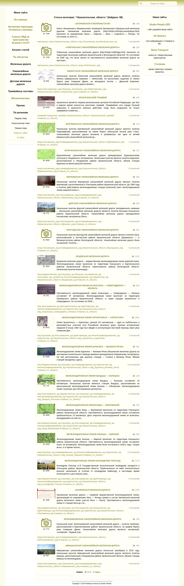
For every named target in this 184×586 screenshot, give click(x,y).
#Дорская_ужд (68, 224)
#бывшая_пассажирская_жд (88, 274)
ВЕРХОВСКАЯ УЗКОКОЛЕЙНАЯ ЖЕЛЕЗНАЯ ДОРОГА (93, 177)
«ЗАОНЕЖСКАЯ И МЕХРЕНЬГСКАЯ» (93, 23)
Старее (96, 572)
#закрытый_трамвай (56, 115)
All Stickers (160, 36)
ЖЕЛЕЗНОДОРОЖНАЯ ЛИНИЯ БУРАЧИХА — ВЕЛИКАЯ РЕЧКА (92, 347)
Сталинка (159, 64)
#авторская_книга (45, 41)
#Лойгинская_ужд (92, 65)
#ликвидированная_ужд (71, 142)
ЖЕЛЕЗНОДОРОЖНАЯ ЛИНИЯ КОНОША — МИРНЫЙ (92, 434)
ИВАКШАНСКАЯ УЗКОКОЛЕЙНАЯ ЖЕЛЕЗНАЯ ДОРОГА (93, 545)
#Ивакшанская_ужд (70, 566)
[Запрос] (157, 3)
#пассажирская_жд (50, 306)
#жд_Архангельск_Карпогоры (91, 338)
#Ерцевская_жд (68, 280)
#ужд (80, 65)
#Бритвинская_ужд (115, 142)
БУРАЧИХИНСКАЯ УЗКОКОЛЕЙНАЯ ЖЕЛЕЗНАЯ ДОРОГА (93, 150)
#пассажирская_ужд (52, 89)
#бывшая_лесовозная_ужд (74, 89)
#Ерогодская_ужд (115, 248)
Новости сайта (20, 133)
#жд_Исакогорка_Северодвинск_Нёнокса (56, 312)
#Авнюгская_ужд (69, 92)
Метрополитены (20, 98)
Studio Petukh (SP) (159, 24)
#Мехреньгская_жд (108, 41)
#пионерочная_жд (101, 508)
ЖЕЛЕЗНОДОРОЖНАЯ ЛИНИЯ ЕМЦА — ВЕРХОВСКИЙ (92, 405)
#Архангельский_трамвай (102, 115)
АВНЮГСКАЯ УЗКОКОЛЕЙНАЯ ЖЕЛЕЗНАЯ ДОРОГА (92, 71)
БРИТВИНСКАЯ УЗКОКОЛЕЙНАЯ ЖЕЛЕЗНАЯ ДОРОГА (92, 124)
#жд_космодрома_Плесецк (49, 484)
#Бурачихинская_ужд (47, 171)
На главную (20, 19)
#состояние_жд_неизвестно (50, 277)
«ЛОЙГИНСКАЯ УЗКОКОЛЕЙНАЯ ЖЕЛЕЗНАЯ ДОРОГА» (92, 47)
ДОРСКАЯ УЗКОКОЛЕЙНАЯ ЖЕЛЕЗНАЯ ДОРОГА (93, 203)
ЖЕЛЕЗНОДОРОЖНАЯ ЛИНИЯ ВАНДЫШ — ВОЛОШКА (93, 376)
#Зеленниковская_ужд (47, 540)
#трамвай (41, 115)
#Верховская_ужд (69, 197)
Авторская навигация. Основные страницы (20, 28)
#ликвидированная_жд (85, 364)
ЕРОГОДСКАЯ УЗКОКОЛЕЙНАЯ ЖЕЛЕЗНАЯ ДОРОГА (93, 230)
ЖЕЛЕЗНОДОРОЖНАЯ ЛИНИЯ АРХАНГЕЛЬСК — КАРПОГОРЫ (92, 317)
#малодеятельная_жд (70, 306)
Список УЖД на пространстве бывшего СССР (20, 40)
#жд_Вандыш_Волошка (48, 399)
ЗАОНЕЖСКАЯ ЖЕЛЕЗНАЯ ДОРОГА (92, 490)
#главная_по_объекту (87, 92)
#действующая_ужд (97, 89)
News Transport (159, 50)
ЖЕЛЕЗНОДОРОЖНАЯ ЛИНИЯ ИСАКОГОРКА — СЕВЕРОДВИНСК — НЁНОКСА (92, 286)
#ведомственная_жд (51, 274)
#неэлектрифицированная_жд (78, 277)
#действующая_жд (89, 306)
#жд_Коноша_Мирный (71, 455)
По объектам (20, 57)
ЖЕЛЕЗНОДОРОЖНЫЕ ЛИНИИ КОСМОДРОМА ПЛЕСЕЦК (93, 461)
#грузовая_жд (67, 274)
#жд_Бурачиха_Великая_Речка (104, 367)
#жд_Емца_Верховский (48, 428)
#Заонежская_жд (91, 41)
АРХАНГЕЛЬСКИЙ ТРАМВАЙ (92, 97)
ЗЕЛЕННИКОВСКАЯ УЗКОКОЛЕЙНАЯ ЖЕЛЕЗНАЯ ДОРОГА (92, 519)
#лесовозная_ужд (51, 142)
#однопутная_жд (100, 277)
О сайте (20, 137)
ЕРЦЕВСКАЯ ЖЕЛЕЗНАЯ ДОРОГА (92, 256)
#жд (80, 41)
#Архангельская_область (66, 41)
